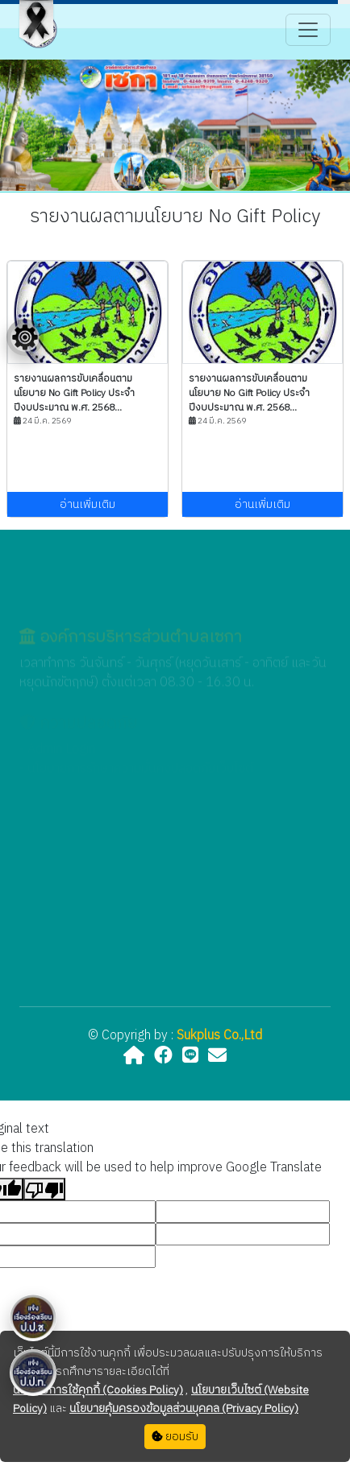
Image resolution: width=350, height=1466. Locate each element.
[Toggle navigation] (308, 30)
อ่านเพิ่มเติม (87, 504)
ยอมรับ (175, 1436)
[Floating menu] (25, 337)
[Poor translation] (44, 1189)
